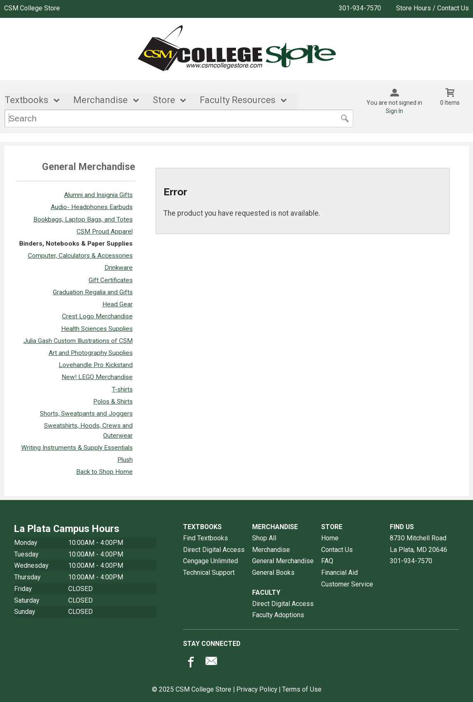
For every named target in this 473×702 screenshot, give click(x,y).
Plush (125, 459)
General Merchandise (283, 561)
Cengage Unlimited (210, 561)
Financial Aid (339, 572)
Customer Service (347, 584)
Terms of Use (302, 689)
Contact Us (337, 550)
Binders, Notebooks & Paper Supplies (76, 243)
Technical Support (209, 572)
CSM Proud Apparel (105, 231)
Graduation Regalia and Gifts (93, 292)
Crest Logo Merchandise (97, 316)
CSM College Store (32, 8)
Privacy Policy (256, 689)
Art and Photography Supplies (91, 353)
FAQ (327, 561)
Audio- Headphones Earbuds (92, 207)
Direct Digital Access (214, 550)
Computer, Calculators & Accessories (80, 255)
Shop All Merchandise (271, 544)
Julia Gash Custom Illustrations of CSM (78, 341)
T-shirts (122, 389)
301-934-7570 (360, 8)
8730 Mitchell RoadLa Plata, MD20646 (418, 544)
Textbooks (26, 100)
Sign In (394, 111)
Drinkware (118, 268)
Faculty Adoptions (278, 615)
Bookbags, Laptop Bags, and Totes (83, 219)
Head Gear (117, 304)
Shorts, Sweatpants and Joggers (86, 413)
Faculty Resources (237, 100)
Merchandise (100, 100)
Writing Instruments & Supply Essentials (77, 447)
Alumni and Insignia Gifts (98, 195)
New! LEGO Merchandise (97, 377)
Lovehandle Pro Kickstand (96, 365)
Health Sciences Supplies (97, 329)
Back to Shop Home (104, 471)
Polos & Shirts (113, 401)
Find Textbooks (205, 538)
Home (330, 538)
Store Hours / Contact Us (432, 8)
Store (164, 100)
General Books (273, 572)
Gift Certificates (111, 280)
